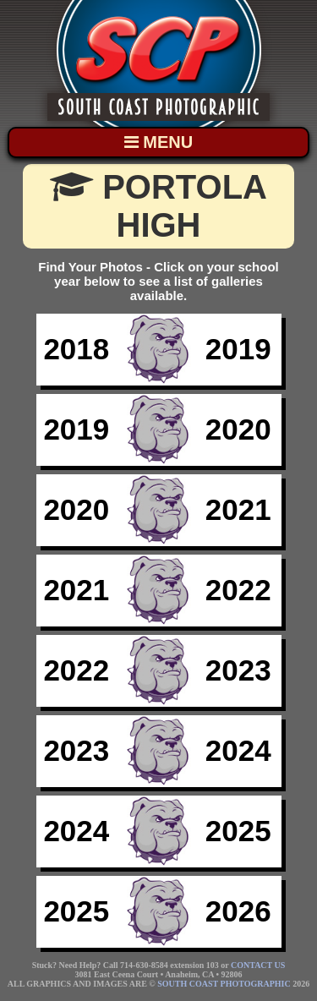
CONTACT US (258, 965)
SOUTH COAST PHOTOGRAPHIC (223, 983)
